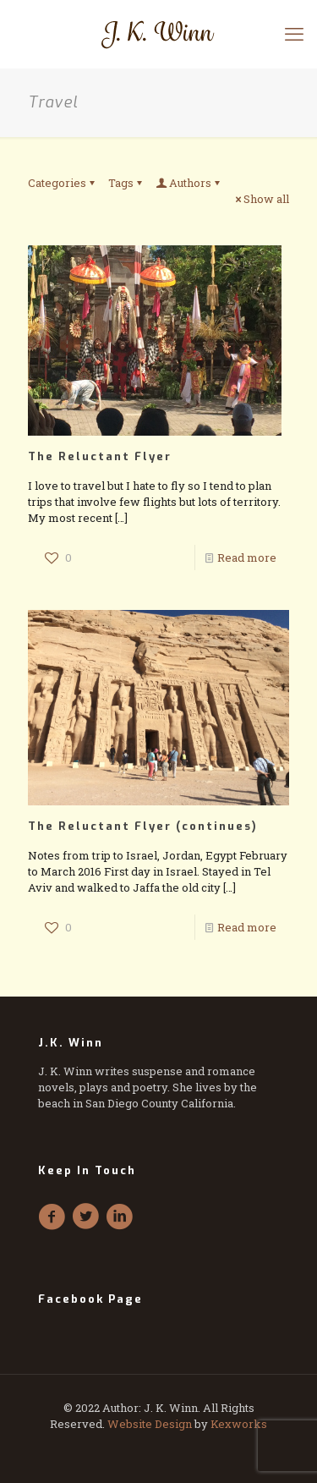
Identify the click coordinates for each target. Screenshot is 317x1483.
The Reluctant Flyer (100, 456)
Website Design (149, 1423)
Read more (246, 557)
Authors (189, 182)
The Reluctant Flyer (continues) (143, 826)
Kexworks (238, 1423)
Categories (62, 182)
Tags (126, 182)
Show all (260, 198)
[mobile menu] (294, 33)
